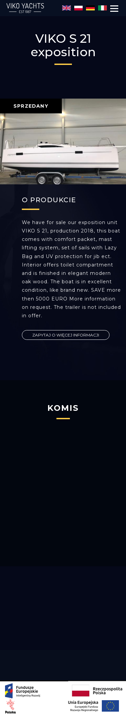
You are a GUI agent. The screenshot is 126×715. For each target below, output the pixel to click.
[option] (63, 141)
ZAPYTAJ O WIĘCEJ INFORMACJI (65, 334)
